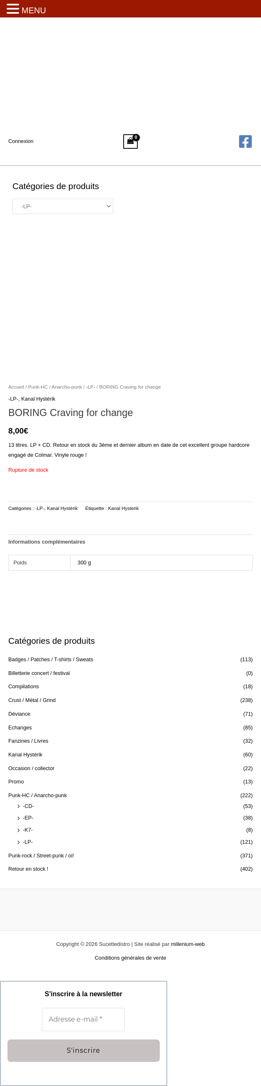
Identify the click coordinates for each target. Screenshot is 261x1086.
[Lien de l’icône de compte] (21, 141)
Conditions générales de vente (130, 958)
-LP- (28, 842)
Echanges (20, 727)
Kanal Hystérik (25, 754)
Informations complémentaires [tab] (46, 542)
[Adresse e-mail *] (83, 1019)
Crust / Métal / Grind (32, 700)
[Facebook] (245, 141)
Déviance (19, 714)
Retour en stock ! (28, 869)
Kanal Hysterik (123, 508)
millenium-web (188, 944)
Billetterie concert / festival (39, 673)
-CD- (28, 806)
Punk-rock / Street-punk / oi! (41, 855)
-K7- (28, 830)
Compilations (23, 686)
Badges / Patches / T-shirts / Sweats (50, 659)
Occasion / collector (31, 768)
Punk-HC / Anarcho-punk (37, 795)
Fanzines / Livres (28, 741)
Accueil (16, 386)
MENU (34, 10)
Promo (16, 781)
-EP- (28, 818)
